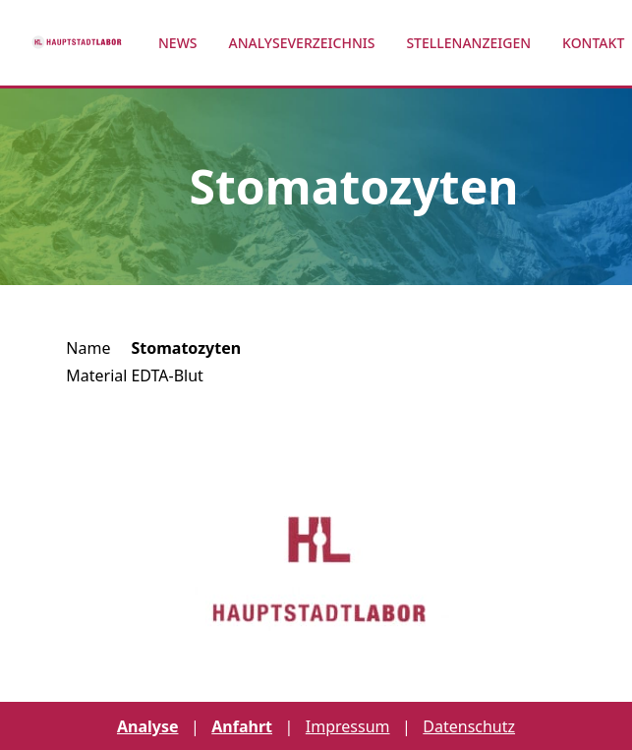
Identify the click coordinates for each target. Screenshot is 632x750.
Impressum (348, 726)
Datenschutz (469, 726)
